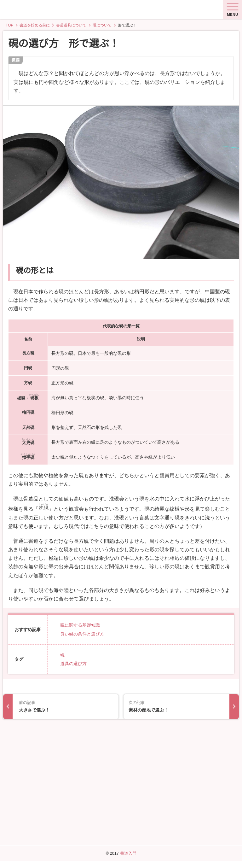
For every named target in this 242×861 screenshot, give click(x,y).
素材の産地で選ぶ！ (176, 813)
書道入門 (128, 853)
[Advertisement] (121, 747)
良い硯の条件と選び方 (82, 639)
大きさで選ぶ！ (66, 813)
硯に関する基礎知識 (80, 630)
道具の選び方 (73, 668)
